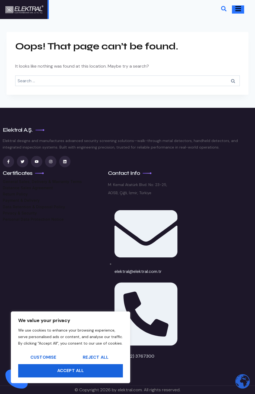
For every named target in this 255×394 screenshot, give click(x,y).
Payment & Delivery (21, 200)
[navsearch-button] (224, 9)
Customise (43, 357)
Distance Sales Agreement (28, 187)
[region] (70, 347)
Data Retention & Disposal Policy (34, 206)
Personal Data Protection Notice (33, 219)
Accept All (70, 370)
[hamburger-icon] (238, 9)
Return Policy (15, 194)
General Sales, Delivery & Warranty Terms (42, 181)
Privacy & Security (20, 213)
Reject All (96, 357)
